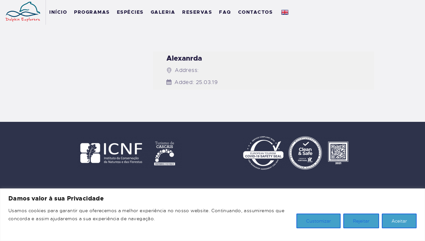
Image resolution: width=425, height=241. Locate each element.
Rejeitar (361, 221)
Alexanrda (184, 58)
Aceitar (399, 221)
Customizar (318, 221)
